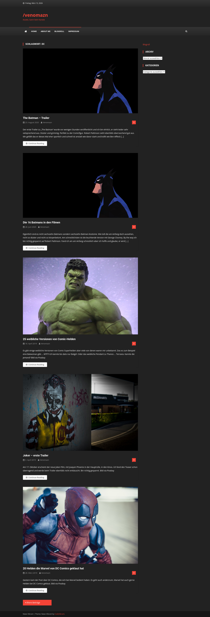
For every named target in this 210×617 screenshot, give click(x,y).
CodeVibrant (59, 614)
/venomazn (35, 15)
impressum (73, 31)
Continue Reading (35, 143)
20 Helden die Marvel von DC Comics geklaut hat (53, 568)
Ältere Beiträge (33, 602)
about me (45, 31)
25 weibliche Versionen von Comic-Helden (49, 339)
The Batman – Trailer (36, 118)
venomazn (47, 122)
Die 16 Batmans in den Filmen (41, 222)
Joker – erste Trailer (35, 455)
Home (34, 31)
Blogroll (59, 31)
